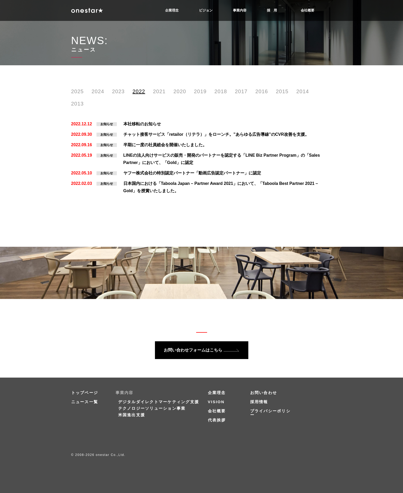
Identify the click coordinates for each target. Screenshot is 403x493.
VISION (216, 402)
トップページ (84, 392)
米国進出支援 (131, 415)
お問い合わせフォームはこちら (193, 350)
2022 (139, 91)
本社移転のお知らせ (142, 124)
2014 (302, 91)
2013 (77, 104)
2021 (159, 91)
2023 (118, 91)
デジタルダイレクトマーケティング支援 (158, 402)
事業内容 (239, 10)
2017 (241, 91)
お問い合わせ (263, 392)
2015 (282, 91)
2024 (98, 91)
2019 (200, 91)
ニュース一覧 (84, 402)
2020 (179, 91)
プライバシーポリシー (270, 413)
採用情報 (259, 402)
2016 (261, 91)
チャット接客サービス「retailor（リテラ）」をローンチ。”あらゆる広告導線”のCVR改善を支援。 (216, 134)
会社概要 (307, 10)
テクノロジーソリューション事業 (152, 408)
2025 (77, 91)
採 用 (272, 10)
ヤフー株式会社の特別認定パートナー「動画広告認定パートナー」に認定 (192, 173)
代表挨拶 (217, 420)
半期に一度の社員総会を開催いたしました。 (165, 145)
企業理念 (172, 10)
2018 (220, 91)
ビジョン (206, 10)
